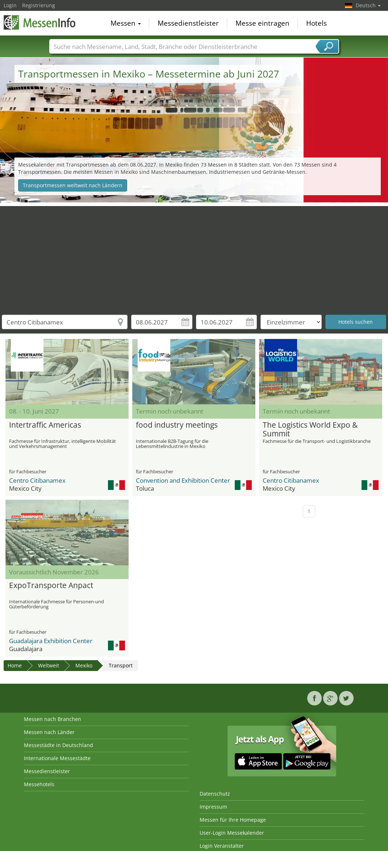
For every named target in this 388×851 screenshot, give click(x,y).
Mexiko (83, 665)
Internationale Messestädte (57, 758)
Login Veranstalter (222, 845)
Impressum (213, 806)
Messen (125, 23)
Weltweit (48, 665)
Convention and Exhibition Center (183, 480)
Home (15, 665)
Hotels (316, 23)
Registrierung (38, 5)
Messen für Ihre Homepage (233, 819)
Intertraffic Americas (45, 425)
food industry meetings (177, 425)
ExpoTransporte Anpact (51, 585)
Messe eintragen (262, 23)
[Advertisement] (194, 256)
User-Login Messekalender (232, 832)
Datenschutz (215, 793)
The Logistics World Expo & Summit (310, 429)
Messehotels (39, 784)
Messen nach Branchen (52, 719)
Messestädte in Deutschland (58, 745)
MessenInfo (40, 22)
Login (10, 5)
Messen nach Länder (49, 732)
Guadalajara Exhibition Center (50, 641)
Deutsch (368, 5)
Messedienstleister (188, 23)
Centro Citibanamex (37, 480)
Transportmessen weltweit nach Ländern (72, 185)
